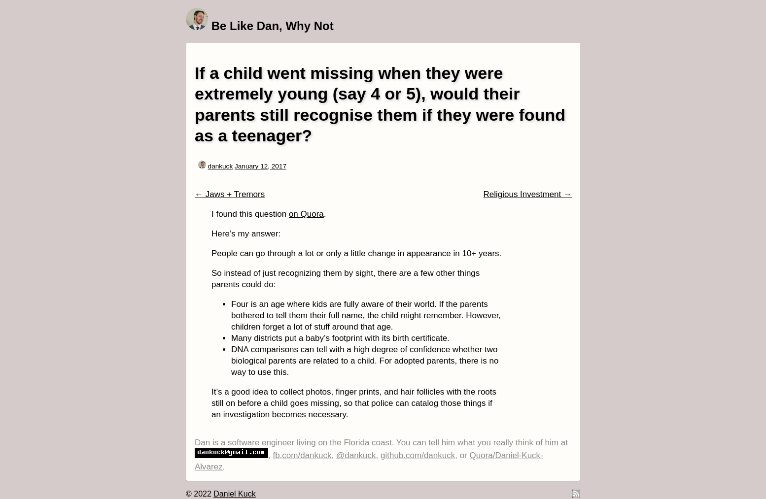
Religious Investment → (527, 194)
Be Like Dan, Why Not (272, 26)
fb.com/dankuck (302, 455)
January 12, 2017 (260, 166)
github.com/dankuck (418, 455)
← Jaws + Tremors (230, 194)
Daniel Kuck (234, 494)
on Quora (306, 214)
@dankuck (356, 455)
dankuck (220, 166)
